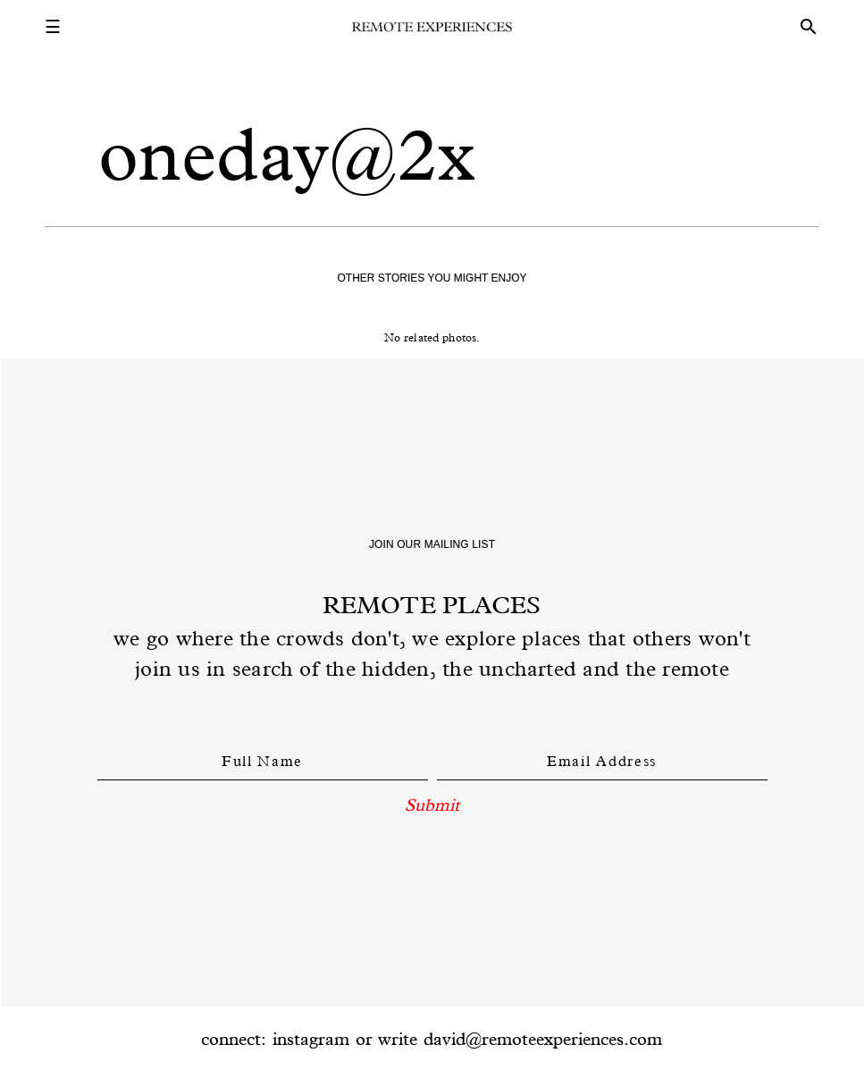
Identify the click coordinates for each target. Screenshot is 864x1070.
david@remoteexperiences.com (543, 1039)
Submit (432, 804)
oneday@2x (286, 154)
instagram (311, 1039)
